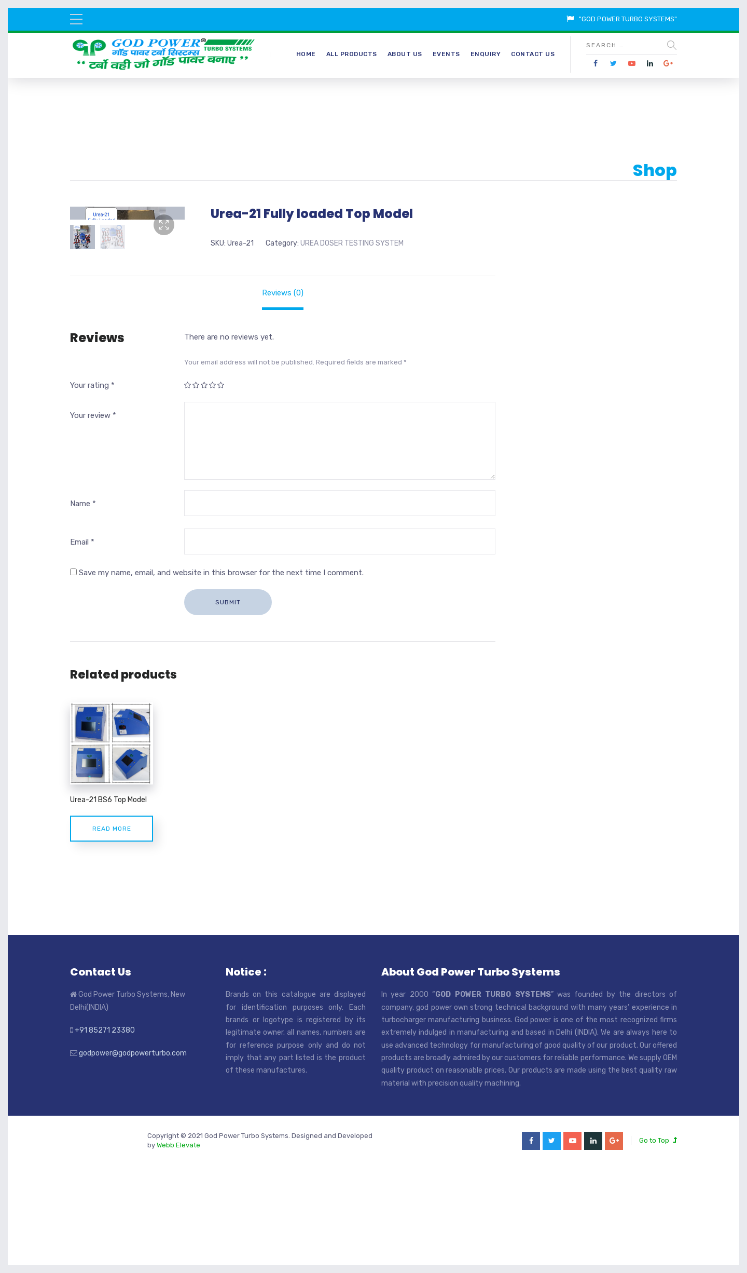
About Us (405, 54)
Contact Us (533, 54)
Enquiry (486, 54)
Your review (93, 515)
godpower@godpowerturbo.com (133, 1152)
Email (82, 641)
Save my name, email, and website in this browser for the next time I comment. (221, 671)
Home (306, 54)
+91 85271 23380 (105, 1129)
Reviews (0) (282, 392)
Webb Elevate (178, 1245)
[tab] (282, 392)
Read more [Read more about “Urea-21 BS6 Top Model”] (111, 927)
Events (446, 54)
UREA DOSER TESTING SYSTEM (352, 243)
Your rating (92, 484)
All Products (351, 54)
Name (83, 603)
